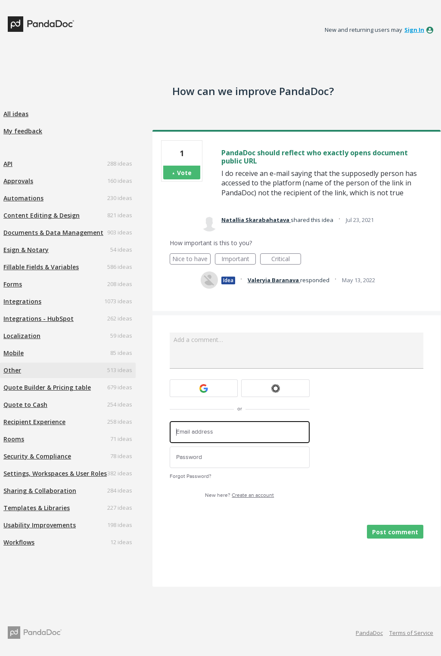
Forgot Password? (190, 476)
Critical (286, 260)
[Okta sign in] (275, 388)
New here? (239, 495)
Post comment (395, 532)
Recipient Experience (34, 422)
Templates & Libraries (36, 508)
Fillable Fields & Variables (41, 267)
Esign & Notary (26, 250)
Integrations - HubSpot (38, 318)
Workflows (18, 542)
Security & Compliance (37, 456)
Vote (184, 173)
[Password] (240, 457)
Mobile (13, 353)
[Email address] (240, 432)
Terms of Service (411, 633)
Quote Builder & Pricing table (47, 387)
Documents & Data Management (53, 232)
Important (238, 260)
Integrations (22, 301)
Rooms (13, 439)
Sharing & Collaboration (39, 491)
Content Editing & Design (41, 215)
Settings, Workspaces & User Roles (55, 473)
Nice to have (191, 260)
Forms (12, 284)
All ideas (15, 114)
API (7, 164)
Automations (23, 198)
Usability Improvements (39, 525)
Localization (21, 336)
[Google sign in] (204, 388)
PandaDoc (369, 633)
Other (12, 370)
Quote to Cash (25, 404)
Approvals (18, 181)
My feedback (22, 131)
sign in (414, 30)
